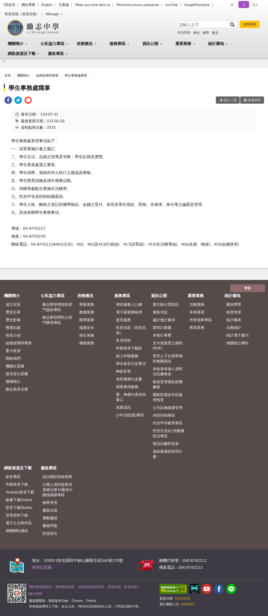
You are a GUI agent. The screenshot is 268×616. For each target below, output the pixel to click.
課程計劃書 (162, 327)
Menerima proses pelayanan (137, 4)
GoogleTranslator (197, 4)
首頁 (7, 75)
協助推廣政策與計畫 (168, 454)
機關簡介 (16, 43)
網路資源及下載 (22, 53)
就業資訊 (123, 407)
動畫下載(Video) (19, 499)
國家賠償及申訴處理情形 (168, 397)
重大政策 (13, 350)
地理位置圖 (42, 567)
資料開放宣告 (65, 587)
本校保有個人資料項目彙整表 (168, 371)
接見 (215, 33)
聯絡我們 (13, 358)
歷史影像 (13, 319)
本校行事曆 (162, 335)
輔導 (206, 33)
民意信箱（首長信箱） (22, 14)
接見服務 (123, 319)
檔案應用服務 (127, 386)
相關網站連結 (17, 530)
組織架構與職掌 (47, 75)
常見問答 (184, 33)
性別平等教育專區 (168, 423)
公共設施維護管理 (168, 407)
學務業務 (86, 304)
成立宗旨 (13, 304)
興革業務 (197, 327)
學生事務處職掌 (76, 75)
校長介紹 (13, 335)
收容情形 (233, 312)
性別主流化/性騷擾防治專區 (168, 433)
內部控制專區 (164, 415)
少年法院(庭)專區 (130, 415)
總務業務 (86, 343)
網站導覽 (28, 4)
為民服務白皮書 (129, 379)
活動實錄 (197, 304)
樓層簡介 (13, 381)
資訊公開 (150, 43)
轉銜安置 (123, 371)
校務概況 (85, 43)
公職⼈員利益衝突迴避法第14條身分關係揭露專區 (57, 489)
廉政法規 (49, 510)
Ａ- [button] (232, 4)
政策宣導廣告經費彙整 (168, 384)
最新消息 (160, 312)
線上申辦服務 (127, 355)
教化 (196, 33)
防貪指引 (49, 533)
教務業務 (86, 312)
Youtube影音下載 (20, 492)
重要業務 (183, 43)
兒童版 (64, 4)
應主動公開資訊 (166, 304)
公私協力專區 (52, 43)
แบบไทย (171, 4)
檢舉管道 (49, 502)
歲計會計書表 (164, 319)
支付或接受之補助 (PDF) (168, 345)
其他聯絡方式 (219, 560)
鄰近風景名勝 (17, 389)
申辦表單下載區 (129, 348)
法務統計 (233, 327)
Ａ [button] (243, 4)
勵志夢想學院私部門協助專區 (57, 307)
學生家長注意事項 (131, 363)
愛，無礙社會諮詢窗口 (131, 397)
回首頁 (10, 4)
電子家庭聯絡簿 (129, 312)
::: (4, 4)
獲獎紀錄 (13, 327)
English (46, 4)
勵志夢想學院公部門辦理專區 (57, 320)
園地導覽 (233, 304)
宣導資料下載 (17, 515)
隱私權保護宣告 (40, 587)
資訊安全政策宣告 (91, 587)
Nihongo (52, 14)
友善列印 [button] (254, 100)
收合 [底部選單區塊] (247, 288)
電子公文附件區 (19, 523)
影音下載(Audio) (19, 507)
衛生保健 (86, 335)
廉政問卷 (49, 525)
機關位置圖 (15, 366)
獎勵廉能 (49, 518)
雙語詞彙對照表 (166, 443)
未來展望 (197, 312)
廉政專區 (56, 53)
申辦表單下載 (17, 484)
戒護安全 (86, 327)
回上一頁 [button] (230, 100)
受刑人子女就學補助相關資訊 (168, 358)
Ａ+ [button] (255, 4)
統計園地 (216, 43)
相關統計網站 (237, 343)
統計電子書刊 (237, 335)
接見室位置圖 (17, 373)
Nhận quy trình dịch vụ (92, 4)
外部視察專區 (201, 319)
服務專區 (117, 43)
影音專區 (13, 476)
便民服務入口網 (129, 304)
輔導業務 (86, 319)
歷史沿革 (13, 312)
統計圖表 (233, 319)
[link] (8, 100)
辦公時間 (35, 594)
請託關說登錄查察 (57, 476)
